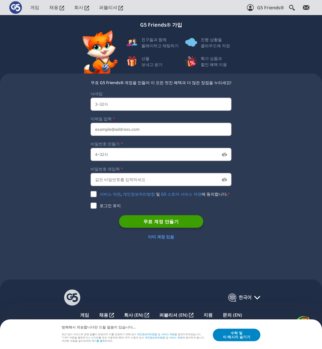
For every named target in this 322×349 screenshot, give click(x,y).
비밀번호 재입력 (107, 169)
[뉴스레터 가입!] (306, 7)
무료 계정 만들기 (161, 221)
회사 (81, 7)
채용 (56, 7)
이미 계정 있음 (161, 237)
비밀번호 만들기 (107, 144)
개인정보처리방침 (139, 194)
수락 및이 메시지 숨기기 (236, 335)
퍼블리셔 (111, 7)
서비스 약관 (110, 194)
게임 (34, 7)
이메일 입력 (103, 119)
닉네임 (97, 93)
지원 (208, 315)
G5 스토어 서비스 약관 (181, 194)
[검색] (292, 7)
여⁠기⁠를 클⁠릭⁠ (98, 341)
